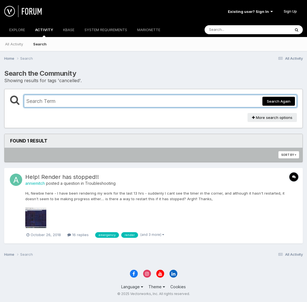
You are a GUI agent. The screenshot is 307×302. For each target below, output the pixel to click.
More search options (272, 117)
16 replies (78, 234)
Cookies (178, 286)
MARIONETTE (148, 29)
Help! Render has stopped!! (62, 177)
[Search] (232, 29)
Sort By (288, 154)
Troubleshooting (100, 183)
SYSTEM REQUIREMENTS (105, 29)
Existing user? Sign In (250, 11)
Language (132, 286)
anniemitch (35, 183)
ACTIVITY (44, 32)
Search (40, 44)
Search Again (278, 101)
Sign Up (290, 11)
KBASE (68, 29)
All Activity (14, 44)
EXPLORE (17, 29)
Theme (156, 286)
